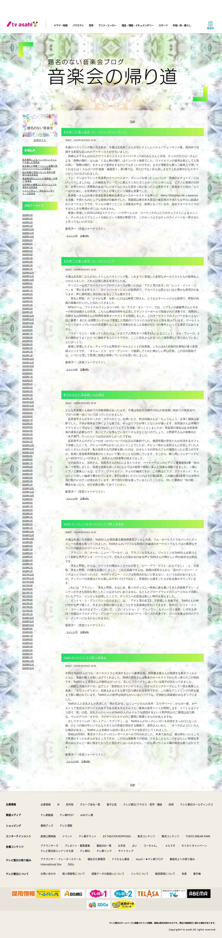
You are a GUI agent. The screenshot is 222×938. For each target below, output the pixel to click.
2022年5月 (27, 384)
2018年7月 (27, 549)
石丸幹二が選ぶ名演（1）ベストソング (89, 261)
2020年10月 (28, 452)
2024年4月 (27, 301)
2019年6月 (27, 510)
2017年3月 (27, 607)
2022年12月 (28, 359)
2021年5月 (27, 427)
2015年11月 (28, 664)
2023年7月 (27, 334)
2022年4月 (27, 388)
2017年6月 (27, 596)
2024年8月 (27, 287)
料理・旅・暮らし (182, 25)
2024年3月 (27, 305)
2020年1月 (27, 485)
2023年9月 (27, 326)
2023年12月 (28, 316)
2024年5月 (27, 298)
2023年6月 (27, 337)
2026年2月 (27, 222)
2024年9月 (27, 283)
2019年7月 (27, 506)
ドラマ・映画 (60, 25)
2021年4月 (27, 431)
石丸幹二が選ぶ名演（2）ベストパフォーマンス (94, 132)
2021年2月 (27, 438)
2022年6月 (27, 380)
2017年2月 (27, 611)
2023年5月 (27, 341)
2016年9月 (27, 628)
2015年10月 (28, 668)
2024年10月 (28, 280)
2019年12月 (28, 488)
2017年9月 (27, 585)
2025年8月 (27, 244)
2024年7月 (27, 290)
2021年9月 (27, 413)
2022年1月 (27, 398)
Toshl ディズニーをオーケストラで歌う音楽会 (93, 524)
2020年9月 (27, 456)
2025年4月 (27, 258)
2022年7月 (27, 377)
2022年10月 (28, 366)
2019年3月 (27, 521)
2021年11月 (28, 406)
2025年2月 (27, 265)
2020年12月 (28, 445)
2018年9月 (27, 542)
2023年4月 (27, 344)
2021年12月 (28, 402)
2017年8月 (27, 589)
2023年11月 (28, 319)
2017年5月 (27, 600)
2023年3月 (27, 348)
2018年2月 (27, 567)
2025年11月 (28, 233)
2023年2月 (27, 352)
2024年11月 (28, 276)
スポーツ (163, 25)
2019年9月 (27, 499)
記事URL (84, 236)
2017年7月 (27, 593)
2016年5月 (27, 643)
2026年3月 (27, 218)
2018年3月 (27, 564)
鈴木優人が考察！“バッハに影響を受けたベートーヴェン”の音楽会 (39, 167)
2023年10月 (28, 323)
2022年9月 (27, 369)
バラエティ (78, 25)
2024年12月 (28, 273)
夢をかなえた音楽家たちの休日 (83, 394)
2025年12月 (28, 229)
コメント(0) (72, 236)
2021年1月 (27, 441)
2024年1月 (27, 312)
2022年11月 (28, 362)
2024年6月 (27, 294)
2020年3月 (27, 478)
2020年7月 (27, 463)
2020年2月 (27, 481)
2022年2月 (27, 395)
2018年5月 (27, 557)
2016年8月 (27, 632)
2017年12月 (28, 574)
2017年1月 (27, 614)
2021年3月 (27, 434)
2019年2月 (27, 524)
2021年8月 (27, 416)
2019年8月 (27, 503)
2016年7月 (27, 636)
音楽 (91, 25)
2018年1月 (27, 571)
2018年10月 (28, 539)
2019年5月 (27, 513)
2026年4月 (27, 215)
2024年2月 (27, 308)
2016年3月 (27, 650)
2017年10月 (28, 582)
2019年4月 (27, 517)
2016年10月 (28, 625)
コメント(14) (72, 761)
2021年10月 (28, 409)
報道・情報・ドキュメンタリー (138, 25)
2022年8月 (27, 373)
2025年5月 (27, 254)
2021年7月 (27, 420)
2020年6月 (27, 467)
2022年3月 (27, 391)
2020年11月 (28, 449)
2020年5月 (27, 470)
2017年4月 (27, 603)
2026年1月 (27, 226)
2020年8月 (27, 459)
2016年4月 (27, 646)
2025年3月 (27, 262)
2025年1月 (27, 269)
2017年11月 (28, 578)
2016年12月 (28, 618)
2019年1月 (27, 528)
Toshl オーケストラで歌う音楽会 (84, 657)
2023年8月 (27, 330)
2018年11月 (28, 535)
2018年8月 (27, 546)
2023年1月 (27, 355)
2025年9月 (27, 240)
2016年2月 (27, 654)
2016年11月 (28, 621)
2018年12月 (28, 531)
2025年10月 (28, 236)
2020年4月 (27, 474)
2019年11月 (28, 492)
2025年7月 (27, 247)
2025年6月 (27, 251)
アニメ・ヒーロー (107, 25)
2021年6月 (27, 423)
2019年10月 (28, 495)
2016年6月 (27, 639)
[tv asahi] (23, 25)
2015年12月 (28, 661)
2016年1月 (27, 657)
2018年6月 (27, 553)
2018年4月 (27, 560)
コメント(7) (72, 632)
